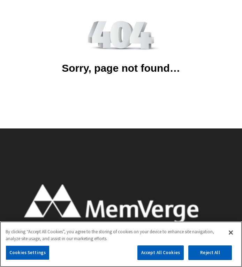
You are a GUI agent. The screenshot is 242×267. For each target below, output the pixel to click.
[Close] (231, 232)
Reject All (210, 253)
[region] (121, 244)
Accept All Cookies (160, 253)
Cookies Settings (27, 253)
